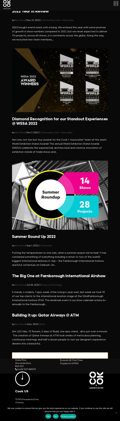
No (55, 416)
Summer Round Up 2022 (34, 236)
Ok (48, 416)
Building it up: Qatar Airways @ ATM (45, 315)
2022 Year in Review (30, 11)
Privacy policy (68, 416)
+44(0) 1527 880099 (26, 369)
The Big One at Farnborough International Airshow (58, 276)
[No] (116, 412)
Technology (56, 285)
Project (44, 285)
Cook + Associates (64, 20)
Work (42, 324)
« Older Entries (21, 354)
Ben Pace (20, 20)
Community (47, 20)
